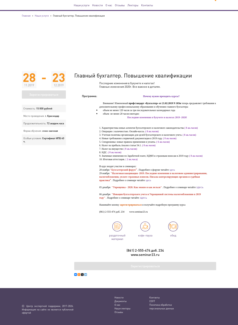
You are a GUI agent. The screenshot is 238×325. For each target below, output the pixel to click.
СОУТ (152, 301)
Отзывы (120, 5)
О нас (108, 5)
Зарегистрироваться (43, 94)
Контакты (147, 5)
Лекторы (132, 5)
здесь (173, 170)
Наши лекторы (122, 308)
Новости (97, 5)
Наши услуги (81, 5)
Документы (120, 301)
